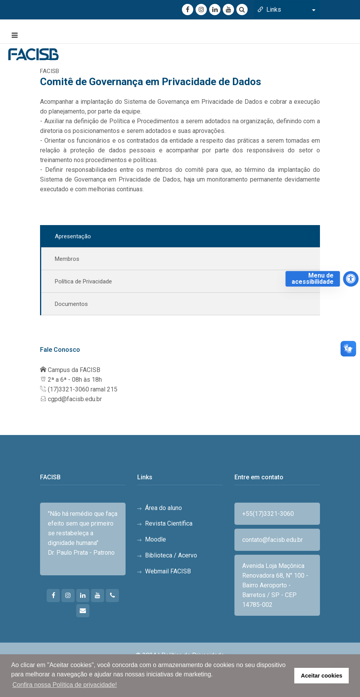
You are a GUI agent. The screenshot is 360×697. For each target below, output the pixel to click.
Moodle (155, 539)
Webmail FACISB (168, 571)
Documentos (71, 303)
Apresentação (73, 236)
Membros (67, 258)
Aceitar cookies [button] (321, 676)
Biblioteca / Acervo (171, 555)
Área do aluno (163, 508)
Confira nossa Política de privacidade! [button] (64, 684)
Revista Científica (168, 523)
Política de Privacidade (83, 281)
